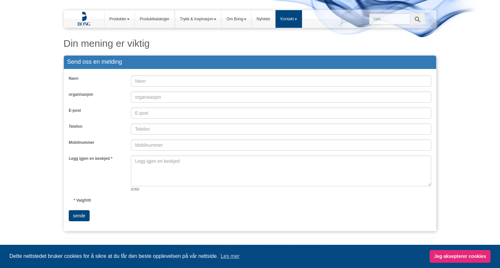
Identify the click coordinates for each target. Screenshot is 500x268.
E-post (75, 110)
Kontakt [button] (288, 19)
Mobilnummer (82, 142)
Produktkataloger (155, 19)
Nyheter (263, 19)
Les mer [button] (230, 256)
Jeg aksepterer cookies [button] (460, 256)
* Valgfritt (82, 200)
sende (79, 215)
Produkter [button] (119, 19)
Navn (73, 78)
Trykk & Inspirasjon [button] (198, 19)
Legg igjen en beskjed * (90, 158)
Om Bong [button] (236, 19)
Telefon (75, 126)
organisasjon (81, 94)
